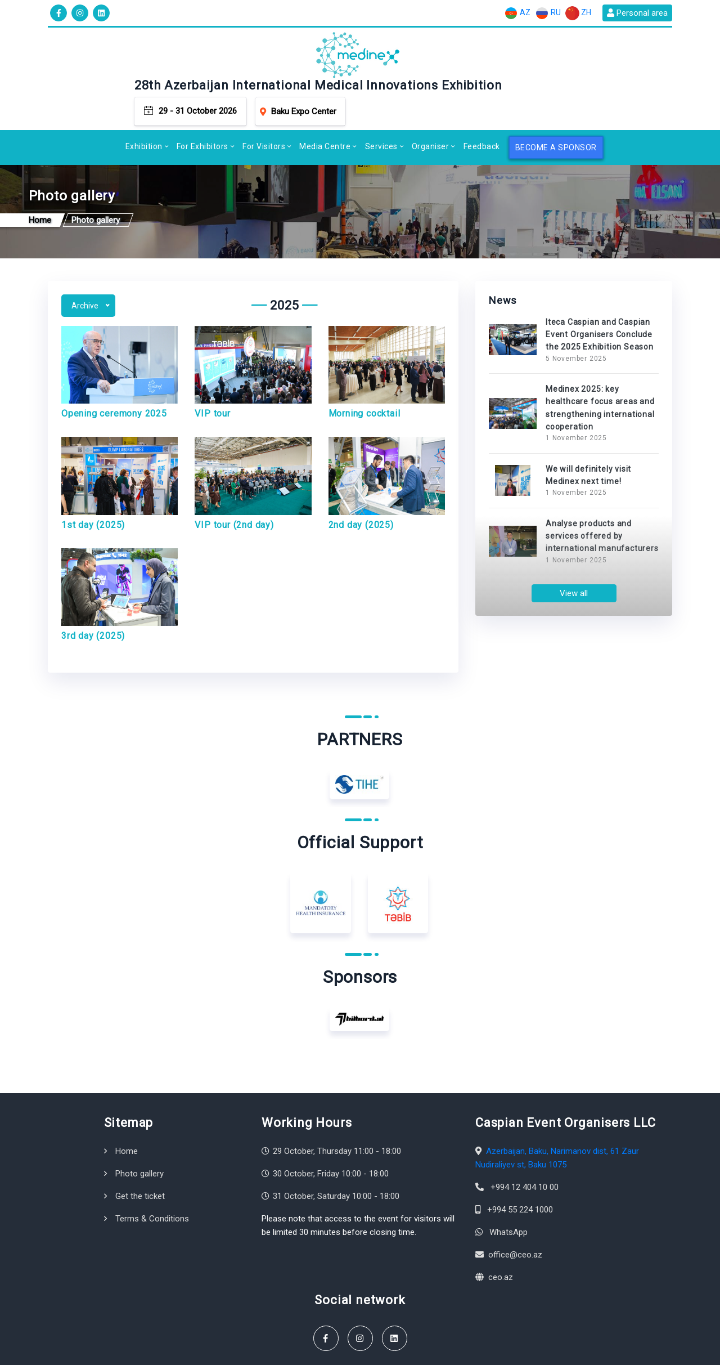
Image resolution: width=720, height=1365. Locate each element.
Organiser (430, 100)
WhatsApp (508, 1191)
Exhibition (144, 100)
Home (126, 1110)
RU (548, 13)
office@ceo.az (515, 1214)
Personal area (637, 13)
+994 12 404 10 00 (524, 1146)
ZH (578, 13)
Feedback (482, 100)
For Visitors (263, 100)
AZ (517, 13)
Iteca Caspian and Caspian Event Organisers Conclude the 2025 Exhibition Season (600, 293)
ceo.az (500, 1236)
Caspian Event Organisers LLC (144, 1350)
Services (381, 100)
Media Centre (324, 100)
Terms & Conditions (152, 1177)
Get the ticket (140, 1155)
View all (574, 552)
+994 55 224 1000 (520, 1168)
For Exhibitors (202, 100)
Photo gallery (139, 1132)
